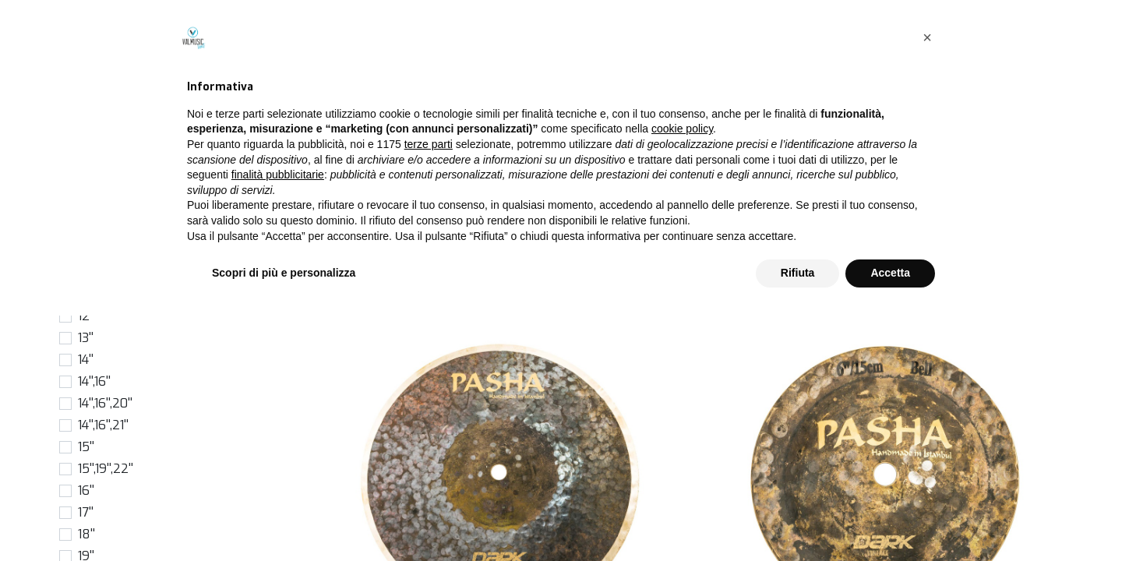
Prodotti (337, 115)
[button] (994, 151)
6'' (84, 229)
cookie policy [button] (682, 375)
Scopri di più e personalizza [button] (283, 518)
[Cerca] (836, 151)
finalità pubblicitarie (277, 420)
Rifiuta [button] (798, 518)
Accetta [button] (890, 518)
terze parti (428, 389)
